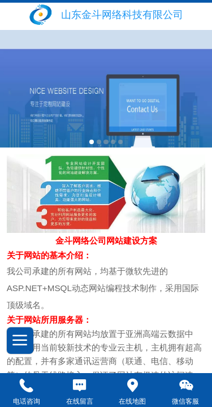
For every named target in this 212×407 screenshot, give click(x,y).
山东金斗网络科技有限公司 (122, 14)
